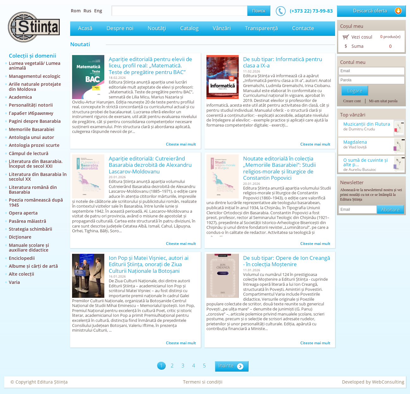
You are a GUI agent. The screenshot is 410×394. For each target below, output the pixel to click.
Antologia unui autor (31, 137)
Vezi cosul (362, 37)
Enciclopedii (22, 258)
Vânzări (222, 28)
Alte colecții (21, 274)
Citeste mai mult (181, 144)
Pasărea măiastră (27, 221)
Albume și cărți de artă (33, 266)
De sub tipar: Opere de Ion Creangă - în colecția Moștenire (286, 261)
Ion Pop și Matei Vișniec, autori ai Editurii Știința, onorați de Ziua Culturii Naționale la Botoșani (148, 264)
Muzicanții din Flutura (366, 124)
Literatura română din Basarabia (33, 189)
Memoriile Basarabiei (31, 129)
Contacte (303, 28)
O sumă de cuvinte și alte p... (365, 162)
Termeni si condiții (203, 382)
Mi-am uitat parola (383, 101)
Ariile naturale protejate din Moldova (35, 86)
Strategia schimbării (30, 229)
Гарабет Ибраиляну (31, 113)
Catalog (189, 28)
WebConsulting (388, 382)
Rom (76, 11)
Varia (14, 282)
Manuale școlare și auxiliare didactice (29, 247)
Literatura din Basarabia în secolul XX (38, 176)
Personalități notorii (31, 105)
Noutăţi (157, 28)
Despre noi (120, 28)
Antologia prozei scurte (34, 145)
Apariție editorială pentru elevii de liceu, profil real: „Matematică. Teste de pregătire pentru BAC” (150, 65)
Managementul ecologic (34, 76)
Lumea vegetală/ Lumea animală (34, 65)
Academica (20, 97)
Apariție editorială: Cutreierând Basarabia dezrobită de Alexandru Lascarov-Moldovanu (150, 165)
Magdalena (355, 142)
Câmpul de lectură (28, 153)
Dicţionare (20, 237)
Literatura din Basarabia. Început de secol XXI (36, 163)
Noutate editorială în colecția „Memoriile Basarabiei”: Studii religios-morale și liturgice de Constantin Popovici (279, 168)
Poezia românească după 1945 (36, 202)
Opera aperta (23, 213)
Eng (98, 11)
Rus (87, 11)
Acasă (85, 28)
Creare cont (352, 101)
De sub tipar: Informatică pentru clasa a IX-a (282, 62)
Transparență (261, 28)
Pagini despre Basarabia (35, 121)
